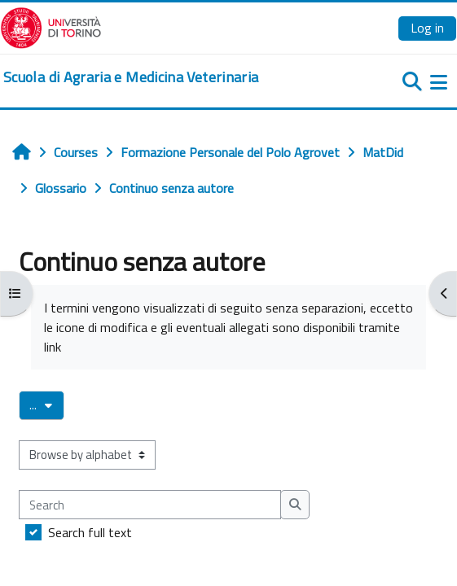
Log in (427, 27)
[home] (130, 77)
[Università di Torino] (51, 26)
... (46, 404)
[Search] (150, 504)
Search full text (90, 532)
